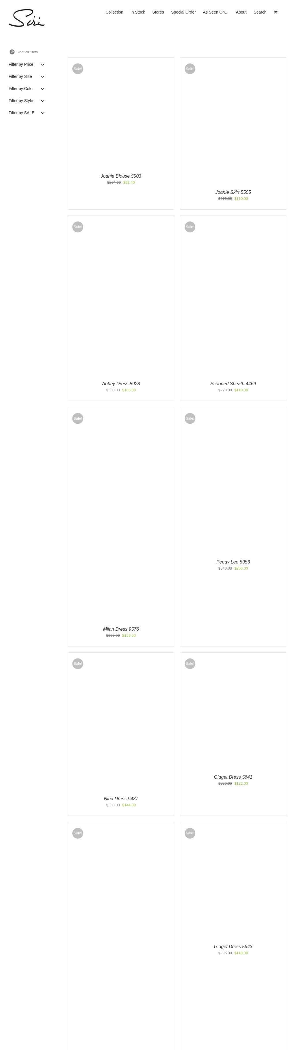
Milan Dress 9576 (121, 629)
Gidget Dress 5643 (233, 946)
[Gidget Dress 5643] (209, 825)
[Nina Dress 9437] (113, 655)
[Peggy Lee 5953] (233, 410)
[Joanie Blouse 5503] (121, 60)
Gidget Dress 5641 (233, 777)
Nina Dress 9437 (121, 798)
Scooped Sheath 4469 (233, 383)
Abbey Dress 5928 (121, 383)
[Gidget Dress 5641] (206, 655)
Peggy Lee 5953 (233, 561)
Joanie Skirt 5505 (233, 192)
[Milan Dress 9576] (121, 410)
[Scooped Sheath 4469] (233, 218)
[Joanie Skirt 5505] (233, 60)
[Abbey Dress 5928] (121, 218)
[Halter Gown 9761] (121, 825)
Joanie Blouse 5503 (121, 176)
